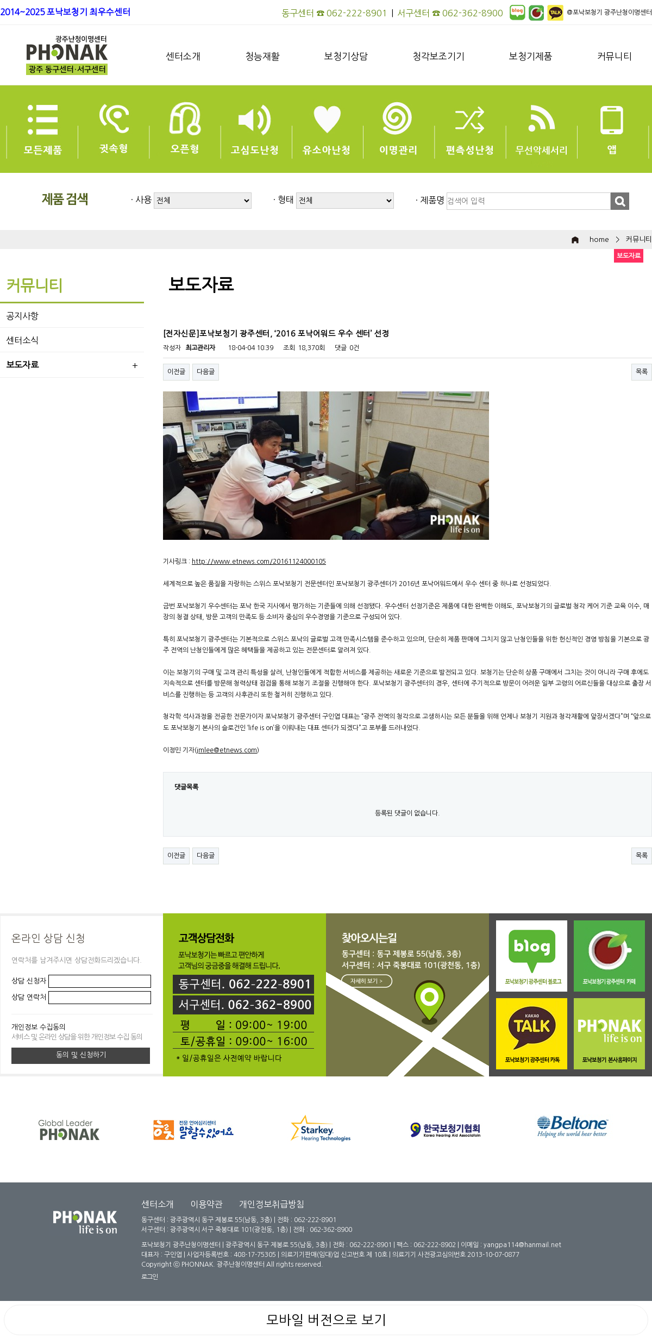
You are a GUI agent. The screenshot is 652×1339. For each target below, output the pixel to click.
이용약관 (206, 1204)
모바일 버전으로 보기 (326, 1319)
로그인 (149, 1277)
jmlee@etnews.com (227, 750)
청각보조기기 (438, 56)
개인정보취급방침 (271, 1204)
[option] (337, 1129)
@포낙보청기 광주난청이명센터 (609, 12)
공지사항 (22, 316)
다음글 (206, 372)
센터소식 (22, 340)
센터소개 (183, 56)
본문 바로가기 (0, 0)
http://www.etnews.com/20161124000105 (259, 561)
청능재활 (262, 56)
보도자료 (22, 364)
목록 (642, 372)
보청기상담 (346, 56)
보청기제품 (531, 56)
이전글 (176, 372)
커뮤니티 (614, 56)
